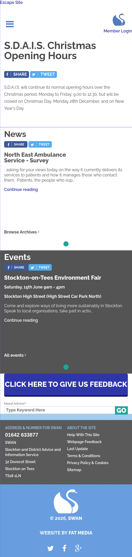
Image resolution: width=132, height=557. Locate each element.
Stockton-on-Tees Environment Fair (52, 277)
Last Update (77, 449)
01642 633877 (21, 435)
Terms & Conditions (83, 456)
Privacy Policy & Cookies (87, 463)
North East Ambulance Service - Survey (35, 157)
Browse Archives (21, 232)
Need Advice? (15, 403)
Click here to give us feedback (66, 384)
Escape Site (11, 2)
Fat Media (80, 532)
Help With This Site (83, 435)
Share (16, 74)
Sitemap (74, 470)
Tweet (43, 74)
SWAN (118, 19)
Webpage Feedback (84, 442)
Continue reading (21, 189)
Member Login (118, 31)
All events (15, 355)
